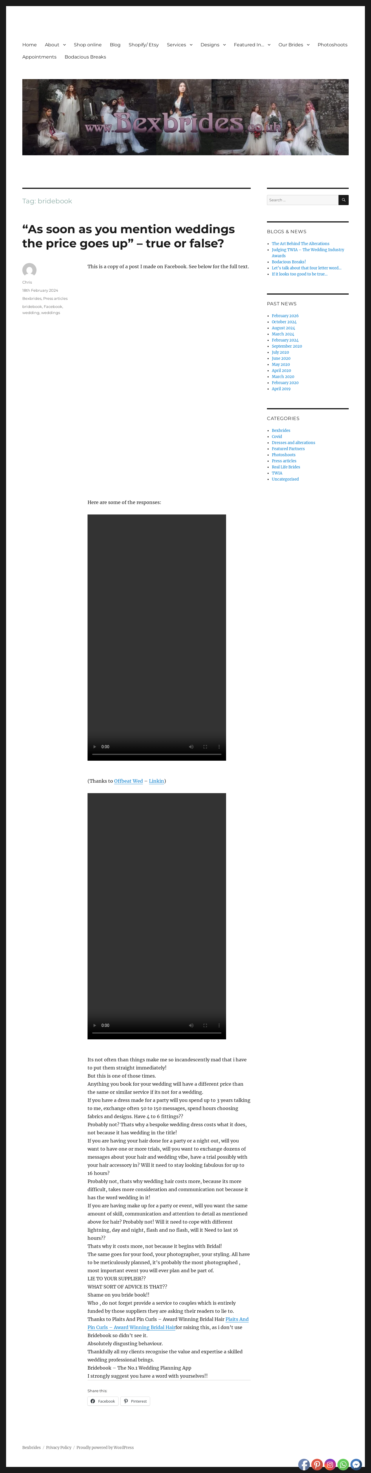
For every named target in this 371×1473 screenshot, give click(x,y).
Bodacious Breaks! (289, 262)
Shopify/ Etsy (144, 45)
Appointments (39, 57)
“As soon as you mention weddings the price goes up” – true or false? (128, 236)
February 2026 (285, 315)
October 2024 (284, 322)
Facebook (53, 306)
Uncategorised (285, 479)
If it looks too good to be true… (300, 274)
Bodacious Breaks (85, 57)
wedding (30, 312)
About (52, 45)
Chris (27, 282)
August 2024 (283, 328)
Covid (277, 436)
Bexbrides (31, 298)
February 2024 (285, 340)
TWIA (277, 473)
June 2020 (281, 358)
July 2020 (280, 352)
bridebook (32, 306)
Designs (210, 45)
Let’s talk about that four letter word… (306, 268)
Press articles (55, 298)
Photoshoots (333, 45)
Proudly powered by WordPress (105, 1447)
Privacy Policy (58, 1447)
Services (176, 45)
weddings (50, 312)
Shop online (88, 45)
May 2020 (281, 364)
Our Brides (291, 45)
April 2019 (281, 388)
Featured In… (249, 45)
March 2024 (283, 334)
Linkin (156, 781)
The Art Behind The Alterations (301, 243)
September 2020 (287, 346)
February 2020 (285, 382)
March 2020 (283, 376)
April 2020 (281, 370)
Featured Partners (288, 448)
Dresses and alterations (293, 442)
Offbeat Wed (128, 781)
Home (29, 45)
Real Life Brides (286, 467)
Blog (115, 45)
